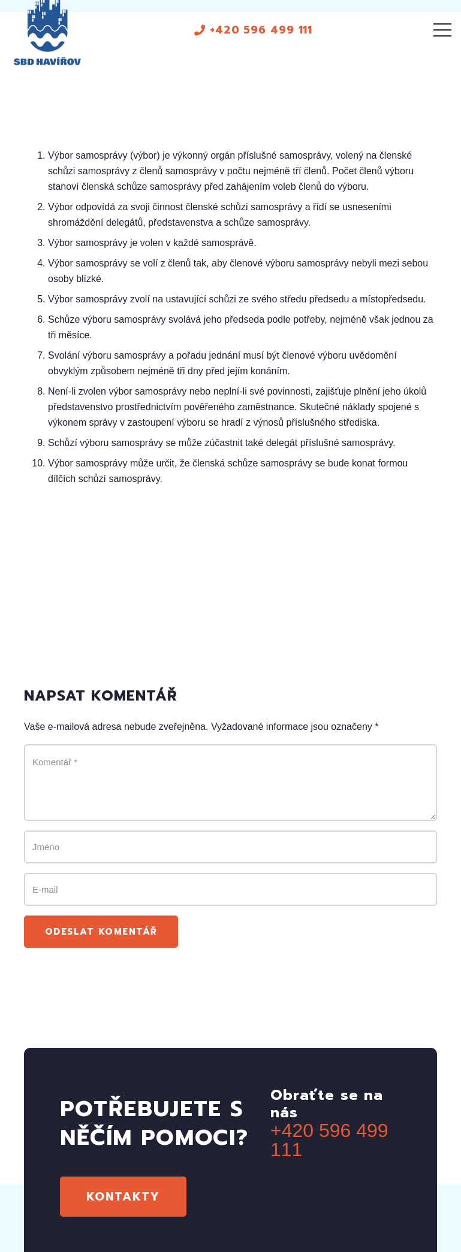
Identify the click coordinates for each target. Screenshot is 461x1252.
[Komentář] (230, 782)
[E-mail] (230, 889)
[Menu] (442, 30)
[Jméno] (230, 846)
